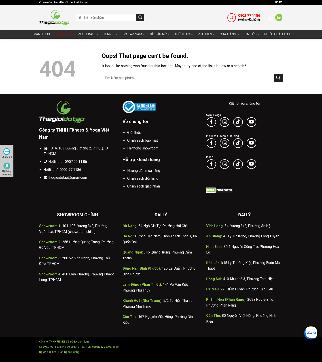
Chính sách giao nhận (143, 186)
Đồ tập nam (134, 34)
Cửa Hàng (229, 34)
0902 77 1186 (249, 15)
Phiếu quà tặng (277, 34)
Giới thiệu (134, 132)
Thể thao (183, 34)
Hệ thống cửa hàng (7, 168)
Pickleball (88, 34)
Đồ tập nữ (159, 34)
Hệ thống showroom (143, 148)
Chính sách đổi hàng (142, 178)
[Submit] (140, 17)
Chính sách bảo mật (142, 140)
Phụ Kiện (206, 34)
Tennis (110, 34)
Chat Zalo (7, 153)
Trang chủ (41, 34)
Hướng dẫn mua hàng (143, 170)
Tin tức (251, 34)
